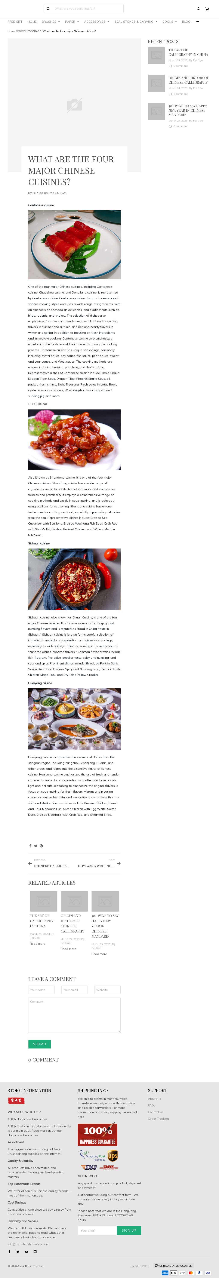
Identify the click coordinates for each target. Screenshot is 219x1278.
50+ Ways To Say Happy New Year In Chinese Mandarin (188, 110)
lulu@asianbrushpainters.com (28, 1244)
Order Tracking (158, 1119)
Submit (39, 1044)
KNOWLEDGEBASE (29, 31)
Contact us (155, 1112)
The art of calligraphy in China (41, 920)
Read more (37, 944)
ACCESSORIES (97, 22)
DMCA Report (139, 1266)
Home (11, 31)
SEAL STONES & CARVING (135, 22)
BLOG (186, 22)
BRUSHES (51, 22)
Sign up (129, 1230)
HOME (32, 22)
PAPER (72, 22)
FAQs (151, 1105)
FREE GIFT (15, 22)
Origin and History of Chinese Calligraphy (189, 80)
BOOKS (170, 22)
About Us (154, 1099)
